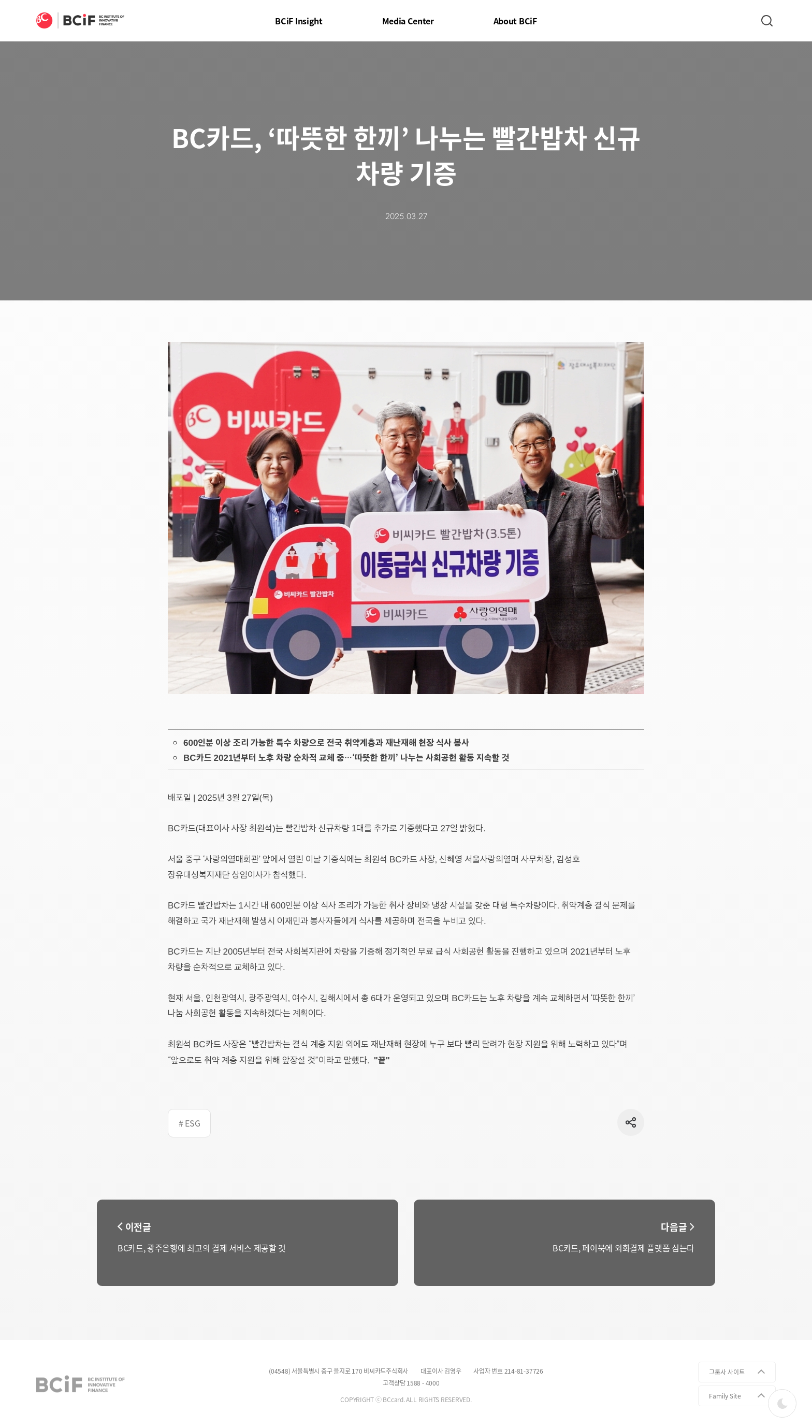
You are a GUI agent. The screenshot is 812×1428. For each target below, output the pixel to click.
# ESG (189, 1123)
